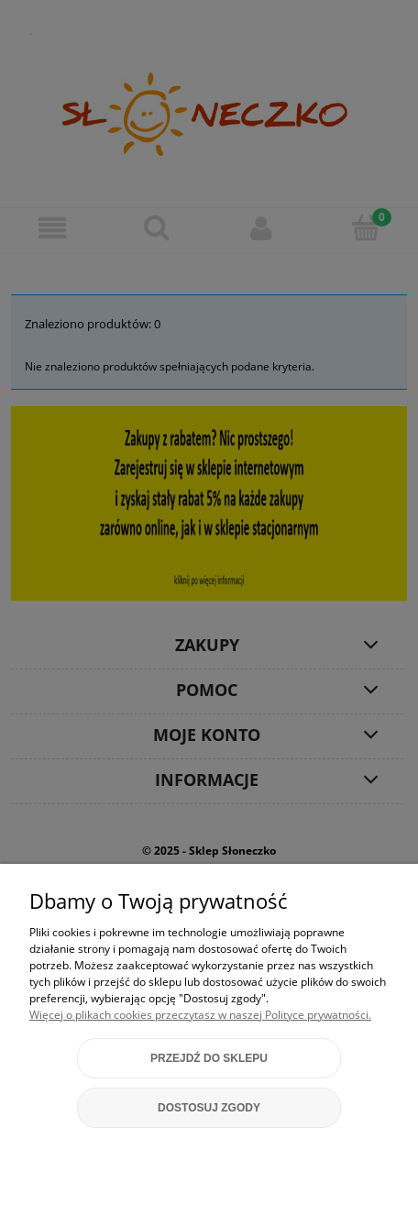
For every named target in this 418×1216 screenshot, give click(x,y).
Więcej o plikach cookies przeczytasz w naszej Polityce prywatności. (200, 1015)
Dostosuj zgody (209, 1107)
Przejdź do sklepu (209, 1058)
